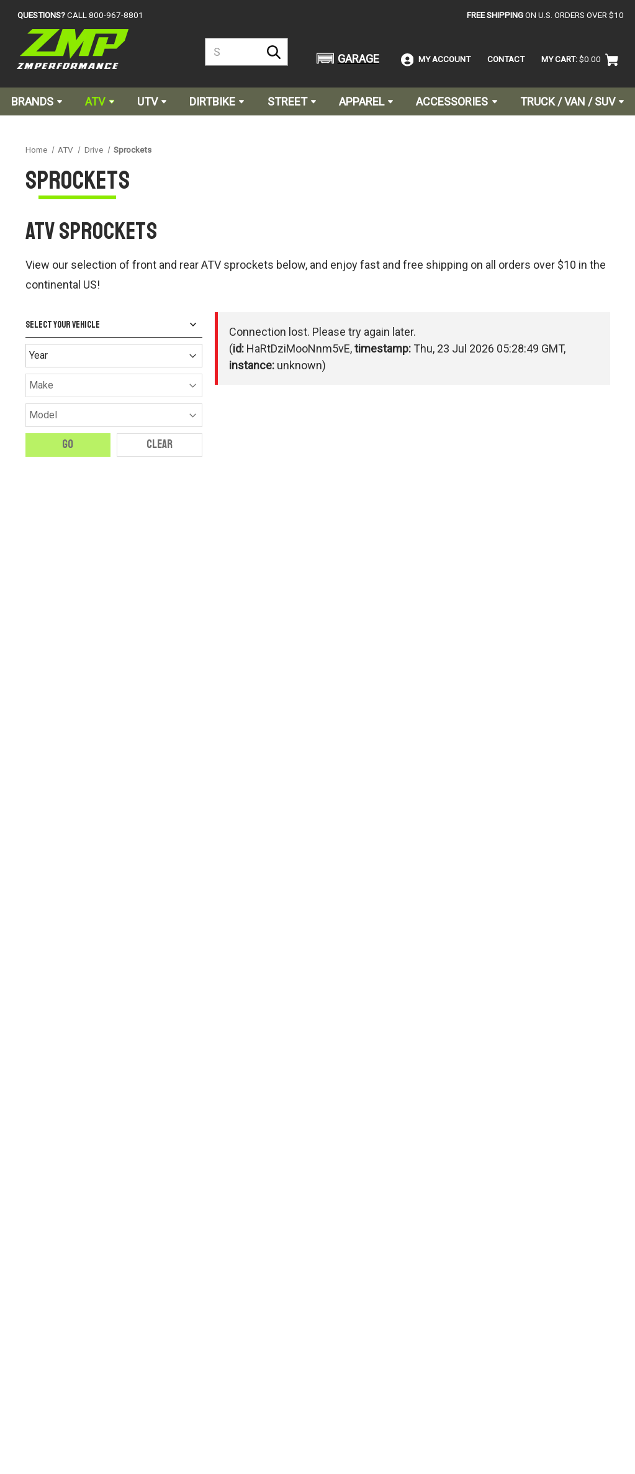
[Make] (113, 385)
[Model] (113, 415)
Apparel (366, 101)
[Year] (113, 355)
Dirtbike (216, 101)
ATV (99, 101)
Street (292, 101)
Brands (36, 101)
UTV (151, 101)
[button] (346, 58)
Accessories (456, 101)
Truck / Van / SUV (572, 101)
